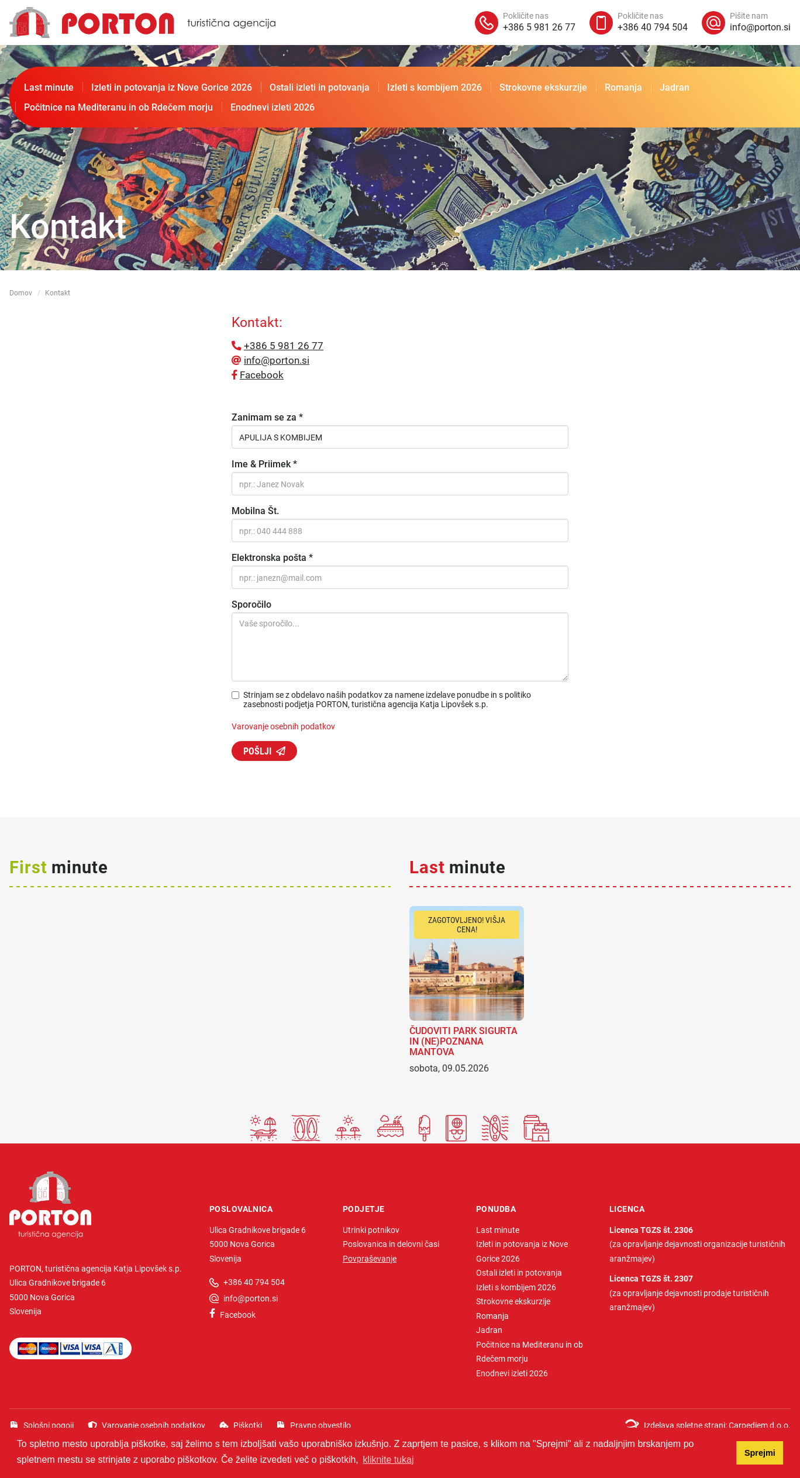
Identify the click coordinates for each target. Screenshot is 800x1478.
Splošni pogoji (48, 1425)
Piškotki (247, 1425)
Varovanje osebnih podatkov (283, 726)
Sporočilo (251, 604)
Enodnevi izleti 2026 (272, 107)
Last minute (49, 87)
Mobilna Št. (255, 510)
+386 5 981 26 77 (283, 345)
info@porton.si (276, 360)
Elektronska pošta (272, 557)
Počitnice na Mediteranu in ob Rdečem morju (118, 107)
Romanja (623, 87)
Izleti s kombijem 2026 (434, 87)
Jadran (674, 87)
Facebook (262, 374)
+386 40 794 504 (254, 1281)
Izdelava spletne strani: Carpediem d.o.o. (717, 1425)
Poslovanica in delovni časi (391, 1243)
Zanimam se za (267, 417)
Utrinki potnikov (371, 1229)
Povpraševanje (369, 1258)
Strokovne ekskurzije (543, 87)
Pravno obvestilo (320, 1425)
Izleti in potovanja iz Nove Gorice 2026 (171, 87)
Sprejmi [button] (759, 1453)
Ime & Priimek (264, 464)
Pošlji (257, 751)
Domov (20, 292)
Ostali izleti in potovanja (320, 87)
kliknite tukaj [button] (388, 1460)
